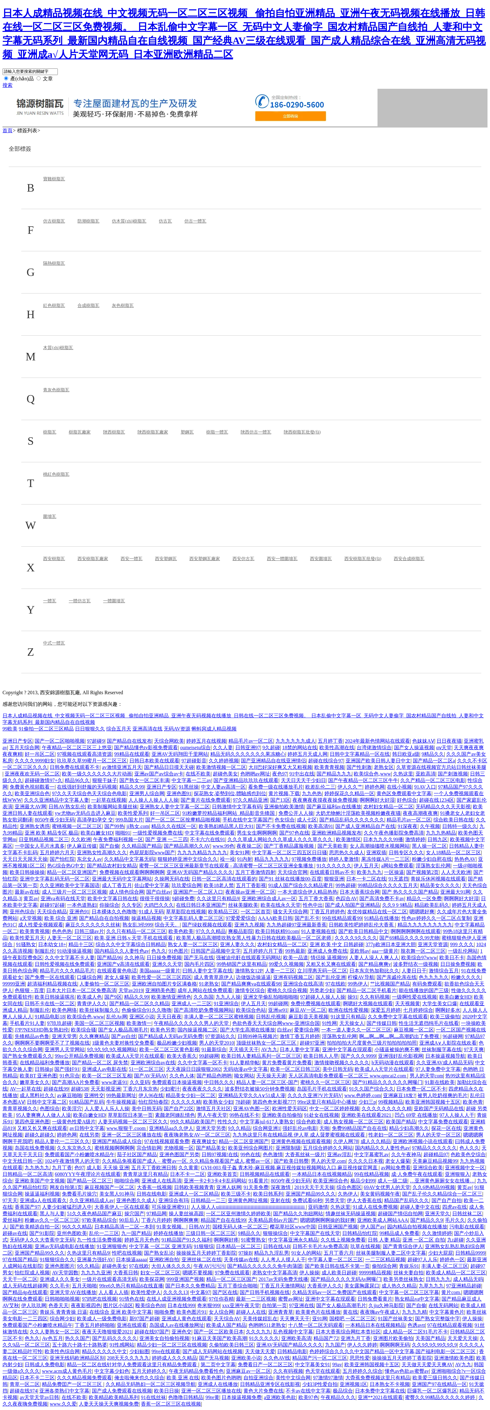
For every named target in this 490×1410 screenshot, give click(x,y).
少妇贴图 (139, 1351)
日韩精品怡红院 (359, 1233)
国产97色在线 (294, 832)
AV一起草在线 (25, 1088)
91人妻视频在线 (318, 931)
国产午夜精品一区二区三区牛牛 (363, 780)
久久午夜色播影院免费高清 (394, 832)
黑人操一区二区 (429, 846)
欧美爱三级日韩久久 (435, 1377)
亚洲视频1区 (353, 1384)
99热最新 (295, 951)
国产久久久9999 (358, 1056)
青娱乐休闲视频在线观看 (438, 878)
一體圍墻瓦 (114, 601)
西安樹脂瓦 (54, 558)
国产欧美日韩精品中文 (363, 931)
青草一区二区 (25, 1384)
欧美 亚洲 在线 (183, 1377)
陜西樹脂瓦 (114, 432)
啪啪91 (122, 832)
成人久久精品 (376, 1141)
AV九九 (269, 1049)
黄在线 (350, 1312)
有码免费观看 (427, 983)
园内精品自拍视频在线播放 (417, 1226)
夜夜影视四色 (86, 1305)
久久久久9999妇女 (35, 760)
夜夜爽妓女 (204, 1141)
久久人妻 (223, 747)
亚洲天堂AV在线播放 (73, 1292)
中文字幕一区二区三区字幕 (409, 1292)
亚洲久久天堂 (167, 964)
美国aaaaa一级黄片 (160, 970)
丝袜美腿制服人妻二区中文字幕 (391, 1253)
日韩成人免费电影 (45, 1364)
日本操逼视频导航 (445, 1056)
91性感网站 (121, 1344)
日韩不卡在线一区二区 (50, 1003)
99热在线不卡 (244, 1115)
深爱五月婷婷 (386, 1010)
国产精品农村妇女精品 (112, 865)
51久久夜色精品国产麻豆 (94, 1213)
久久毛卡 (60, 1285)
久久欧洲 (81, 839)
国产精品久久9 (426, 1220)
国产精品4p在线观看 (25, 1292)
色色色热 (62, 931)
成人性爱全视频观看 (40, 924)
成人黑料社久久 (37, 1095)
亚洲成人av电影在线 (104, 1069)
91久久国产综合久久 (371, 1088)
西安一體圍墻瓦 (282, 558)
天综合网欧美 (169, 741)
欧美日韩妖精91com (277, 931)
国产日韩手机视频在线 (265, 1292)
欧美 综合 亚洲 (60, 918)
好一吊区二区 (40, 754)
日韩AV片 (199, 1226)
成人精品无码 (468, 1279)
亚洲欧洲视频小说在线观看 (423, 1141)
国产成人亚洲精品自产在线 (365, 826)
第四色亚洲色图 (32, 1121)
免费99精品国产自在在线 (359, 1128)
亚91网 (319, 1318)
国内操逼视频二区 (198, 1029)
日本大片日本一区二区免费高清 (81, 990)
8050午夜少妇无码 (55, 819)
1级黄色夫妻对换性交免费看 (123, 1043)
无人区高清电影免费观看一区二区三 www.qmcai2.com (347, 1075)
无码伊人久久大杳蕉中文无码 (42, 1239)
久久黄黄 (188, 1167)
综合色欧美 (308, 1121)
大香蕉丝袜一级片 (305, 1154)
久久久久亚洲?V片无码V (315, 1095)
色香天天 (58, 1305)
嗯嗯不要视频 (197, 1272)
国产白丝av (158, 892)
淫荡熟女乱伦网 (433, 865)
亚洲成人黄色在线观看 (187, 1318)
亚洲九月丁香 (356, 1338)
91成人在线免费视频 (375, 1207)
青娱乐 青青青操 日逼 (63, 1312)
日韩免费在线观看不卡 (75, 767)
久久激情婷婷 (437, 1233)
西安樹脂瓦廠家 (93, 558)
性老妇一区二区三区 (390, 1134)
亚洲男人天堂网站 (65, 1049)
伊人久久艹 (350, 787)
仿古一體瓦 (195, 221)
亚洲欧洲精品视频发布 (337, 832)
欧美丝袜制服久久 (99, 1010)
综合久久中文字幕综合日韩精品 (131, 944)
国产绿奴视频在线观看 (207, 924)
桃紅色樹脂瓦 (56, 474)
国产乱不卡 (307, 918)
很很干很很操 (155, 898)
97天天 (10, 1200)
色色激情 (273, 1154)
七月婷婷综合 (418, 1010)
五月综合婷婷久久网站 (328, 1148)
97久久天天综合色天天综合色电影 (89, 793)
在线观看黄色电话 (117, 970)
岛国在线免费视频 (35, 1148)
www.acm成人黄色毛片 (67, 1371)
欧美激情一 (139, 1023)
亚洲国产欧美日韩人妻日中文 (378, 760)
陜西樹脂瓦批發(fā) (302, 432)
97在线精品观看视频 (449, 1325)
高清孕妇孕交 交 (95, 819)
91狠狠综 (204, 1246)
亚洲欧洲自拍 (164, 1259)
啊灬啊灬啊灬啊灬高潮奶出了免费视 (399, 1036)
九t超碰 (455, 1239)
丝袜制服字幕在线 (442, 1049)
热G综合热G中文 (65, 865)
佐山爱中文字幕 (151, 885)
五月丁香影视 (251, 885)
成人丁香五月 (117, 885)
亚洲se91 (277, 1010)
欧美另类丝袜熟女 (403, 1279)
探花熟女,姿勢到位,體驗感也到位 (230, 793)
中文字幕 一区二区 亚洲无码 (160, 1246)
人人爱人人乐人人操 (106, 1108)
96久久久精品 (77, 1226)
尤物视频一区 (179, 1148)
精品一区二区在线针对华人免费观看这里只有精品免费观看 (132, 1364)
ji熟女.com (138, 826)
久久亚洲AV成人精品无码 (444, 1062)
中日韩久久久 (219, 1082)
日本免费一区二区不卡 (421, 1088)
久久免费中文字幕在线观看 (398, 1016)
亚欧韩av (359, 951)
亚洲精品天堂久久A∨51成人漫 (252, 1095)
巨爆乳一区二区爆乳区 (432, 1390)
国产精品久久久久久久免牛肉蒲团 (264, 1266)
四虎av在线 (454, 1207)
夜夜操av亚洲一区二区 (250, 892)
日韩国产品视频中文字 (216, 951)
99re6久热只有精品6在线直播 (131, 1285)
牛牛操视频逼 (121, 1102)
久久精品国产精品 (142, 846)
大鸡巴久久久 (159, 905)
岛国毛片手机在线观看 (322, 1088)
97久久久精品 (211, 931)
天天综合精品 (52, 911)
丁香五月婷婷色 (327, 911)
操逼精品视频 (146, 918)
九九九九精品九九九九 (202, 852)
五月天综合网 (24, 747)
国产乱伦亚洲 (331, 977)
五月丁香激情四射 (255, 872)
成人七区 (307, 819)
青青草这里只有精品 (145, 1174)
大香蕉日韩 (125, 1272)
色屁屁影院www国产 (152, 852)
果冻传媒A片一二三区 (385, 859)
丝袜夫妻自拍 (408, 1272)
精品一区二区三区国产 (231, 1279)
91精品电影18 (50, 1016)
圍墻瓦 (49, 516)
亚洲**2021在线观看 (380, 1397)
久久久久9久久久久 (356, 938)
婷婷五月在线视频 (206, 741)
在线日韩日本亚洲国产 (201, 905)
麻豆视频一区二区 (414, 1029)
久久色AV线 (276, 1358)
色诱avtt (416, 1325)
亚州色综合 (22, 911)
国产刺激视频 (453, 773)
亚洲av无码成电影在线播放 (64, 1246)
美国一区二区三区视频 (99, 1023)
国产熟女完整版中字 (437, 1318)
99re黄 (212, 1397)
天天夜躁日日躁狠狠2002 (193, 1069)
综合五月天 (118, 728)
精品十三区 (80, 944)
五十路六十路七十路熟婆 (79, 1344)
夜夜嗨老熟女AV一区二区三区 (197, 1134)
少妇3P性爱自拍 (320, 1384)
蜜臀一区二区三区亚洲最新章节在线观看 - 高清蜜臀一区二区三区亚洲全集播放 (226, 865)
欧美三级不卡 (236, 1194)
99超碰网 (278, 1003)
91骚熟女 (26, 944)
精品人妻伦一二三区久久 (62, 1141)
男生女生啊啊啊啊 (257, 832)
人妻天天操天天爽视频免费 (109, 1404)
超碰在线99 (55, 1088)
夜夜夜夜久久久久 (202, 1088)
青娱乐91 (409, 1266)
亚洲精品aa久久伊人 (171, 1128)
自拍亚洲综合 (258, 1377)
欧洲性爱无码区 (289, 1108)
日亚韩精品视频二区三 (44, 839)
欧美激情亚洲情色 (171, 997)
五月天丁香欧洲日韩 (153, 1167)
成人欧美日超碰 (339, 1272)
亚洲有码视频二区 (293, 977)
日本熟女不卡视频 (390, 1384)
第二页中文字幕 (218, 1364)
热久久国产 (77, 1338)
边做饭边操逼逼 (253, 977)
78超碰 (242, 1102)
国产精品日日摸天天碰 (169, 767)
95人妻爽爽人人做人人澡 (43, 1115)
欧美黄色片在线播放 (318, 1312)
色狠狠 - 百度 (29, 990)
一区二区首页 (256, 911)
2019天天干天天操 (314, 1187)
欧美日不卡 (451, 957)
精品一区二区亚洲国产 (72, 872)
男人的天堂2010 (216, 1043)
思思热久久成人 (346, 852)
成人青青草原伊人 (214, 977)
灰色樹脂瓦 (123, 305)
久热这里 (403, 773)
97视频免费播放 (309, 859)
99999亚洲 (13, 983)
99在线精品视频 (371, 1174)
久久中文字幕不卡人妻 (70, 957)
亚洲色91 (79, 911)
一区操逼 (394, 872)
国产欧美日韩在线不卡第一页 (337, 1266)
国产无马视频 (214, 1358)
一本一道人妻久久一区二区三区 (356, 1029)
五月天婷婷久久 (149, 1371)
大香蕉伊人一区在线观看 (121, 1207)
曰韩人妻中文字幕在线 (207, 970)
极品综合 (343, 1390)
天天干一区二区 (20, 1279)
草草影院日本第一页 (130, 1115)
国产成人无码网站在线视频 (212, 1351)
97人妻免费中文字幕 (438, 1069)
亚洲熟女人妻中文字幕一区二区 (175, 806)
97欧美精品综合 (99, 1220)
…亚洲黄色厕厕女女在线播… (442, 1180)
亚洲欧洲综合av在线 (153, 1062)
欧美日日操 (166, 1390)
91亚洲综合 (226, 1003)
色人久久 (469, 1148)
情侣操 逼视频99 (329, 957)
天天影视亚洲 (106, 1088)
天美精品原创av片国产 (273, 1220)
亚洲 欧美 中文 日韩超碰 (336, 944)
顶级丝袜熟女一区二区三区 (267, 1043)
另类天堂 (335, 1200)
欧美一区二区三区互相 (107, 1075)
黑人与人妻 (52, 1213)
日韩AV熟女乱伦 (66, 806)
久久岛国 (203, 997)
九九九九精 (414, 1312)
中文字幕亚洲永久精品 (293, 1239)
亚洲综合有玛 (173, 1200)
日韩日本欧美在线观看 (154, 760)
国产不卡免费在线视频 (281, 826)
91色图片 (178, 951)
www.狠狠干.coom (127, 1128)
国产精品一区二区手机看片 (367, 990)
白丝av (284, 1029)
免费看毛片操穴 (79, 1194)
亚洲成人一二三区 (192, 1003)
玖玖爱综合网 (187, 885)
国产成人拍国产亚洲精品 (352, 905)
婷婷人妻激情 (344, 859)
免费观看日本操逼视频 (177, 1082)
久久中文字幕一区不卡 (203, 1062)
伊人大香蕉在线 (364, 1200)
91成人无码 (151, 911)
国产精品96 (109, 957)
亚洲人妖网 (228, 1187)
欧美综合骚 (83, 1029)
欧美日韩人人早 (320, 1056)
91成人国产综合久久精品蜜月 (300, 885)
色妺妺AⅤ (423, 741)
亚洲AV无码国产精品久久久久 (200, 872)
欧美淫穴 (72, 1108)
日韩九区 (438, 839)
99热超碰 (346, 885)
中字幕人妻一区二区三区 (335, 1259)
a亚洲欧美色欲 (280, 1397)
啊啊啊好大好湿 (377, 800)
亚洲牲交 (94, 1095)
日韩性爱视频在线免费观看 (65, 964)
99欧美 (10, 728)
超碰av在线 (14, 1233)
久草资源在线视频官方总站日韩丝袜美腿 (441, 767)
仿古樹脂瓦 (54, 221)
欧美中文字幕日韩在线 (113, 898)
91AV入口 (425, 787)
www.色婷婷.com (362, 1095)
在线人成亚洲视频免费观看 (177, 1299)
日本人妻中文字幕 (300, 1049)
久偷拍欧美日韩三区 (231, 1344)
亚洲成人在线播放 (218, 1384)
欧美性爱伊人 (146, 1292)
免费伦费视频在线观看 (316, 1003)
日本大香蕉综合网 (360, 892)
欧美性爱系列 (133, 813)
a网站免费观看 (397, 865)
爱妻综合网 (306, 1029)
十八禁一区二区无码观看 (315, 1325)
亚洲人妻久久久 (237, 944)
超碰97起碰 (52, 905)
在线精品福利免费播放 (45, 1062)
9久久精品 (239, 1128)
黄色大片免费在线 (263, 1390)
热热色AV (465, 859)
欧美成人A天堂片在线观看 (135, 1056)
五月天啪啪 (84, 1285)
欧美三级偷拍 (445, 1016)
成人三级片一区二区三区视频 (74, 892)
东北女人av (89, 859)
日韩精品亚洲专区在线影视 (270, 1384)
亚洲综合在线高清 (303, 983)
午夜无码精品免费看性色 (196, 1371)
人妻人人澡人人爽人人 (374, 957)
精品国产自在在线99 (223, 1220)
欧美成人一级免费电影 (102, 1318)
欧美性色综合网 (62, 1351)
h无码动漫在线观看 (393, 1062)
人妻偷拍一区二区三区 (104, 983)
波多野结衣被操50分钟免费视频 (260, 1088)
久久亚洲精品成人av (91, 1200)
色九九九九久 (434, 977)
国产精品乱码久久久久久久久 (351, 819)
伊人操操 (309, 1272)
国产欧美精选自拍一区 (35, 1226)
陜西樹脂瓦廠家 (153, 432)
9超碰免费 (183, 898)
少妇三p (367, 1102)
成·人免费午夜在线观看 (416, 1174)
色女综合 (285, 819)
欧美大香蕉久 (182, 1056)
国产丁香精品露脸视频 (289, 846)
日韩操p (43, 1069)
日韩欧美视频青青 (194, 1187)
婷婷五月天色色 (141, 1239)
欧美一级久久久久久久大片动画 (97, 773)
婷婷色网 (375, 787)
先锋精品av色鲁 (32, 1036)
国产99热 (114, 826)
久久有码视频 (375, 997)
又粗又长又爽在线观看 (331, 964)
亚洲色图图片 (60, 1266)
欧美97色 (308, 1397)
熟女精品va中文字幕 (417, 1299)
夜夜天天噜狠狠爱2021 (107, 1331)
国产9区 (113, 997)
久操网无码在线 (171, 878)
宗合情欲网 (149, 1148)
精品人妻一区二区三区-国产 (267, 1082)
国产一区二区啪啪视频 (60, 741)
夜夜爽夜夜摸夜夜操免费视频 (325, 800)
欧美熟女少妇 (218, 1102)
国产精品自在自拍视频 (104, 918)
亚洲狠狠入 (457, 1174)
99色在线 (250, 1154)
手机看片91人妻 (27, 1023)
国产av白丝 (123, 1036)
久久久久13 (175, 1292)
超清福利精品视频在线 (52, 983)
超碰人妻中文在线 (420, 1207)
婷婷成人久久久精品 (174, 1358)
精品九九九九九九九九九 (425, 924)
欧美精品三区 (223, 911)
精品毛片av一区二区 (250, 741)
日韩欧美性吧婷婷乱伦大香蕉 (362, 924)
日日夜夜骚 (449, 741)
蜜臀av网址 (290, 1299)
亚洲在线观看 (132, 1325)
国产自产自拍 (447, 1200)
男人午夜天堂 (212, 1115)
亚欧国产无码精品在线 (439, 1108)
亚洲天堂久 (437, 1213)
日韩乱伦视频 (271, 1016)
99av (337, 1364)
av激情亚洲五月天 (122, 767)
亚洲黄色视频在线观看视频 (301, 1141)
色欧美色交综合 (468, 1154)
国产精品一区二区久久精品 (139, 1003)
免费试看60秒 (307, 1200)
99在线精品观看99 (342, 918)
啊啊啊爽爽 (185, 1220)
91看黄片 (258, 1180)
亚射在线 (280, 1200)
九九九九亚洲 (96, 1272)
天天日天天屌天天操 (25, 859)
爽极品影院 (240, 931)
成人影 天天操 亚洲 (108, 1167)
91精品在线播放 (381, 918)
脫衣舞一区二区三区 (423, 951)
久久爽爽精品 (94, 1036)
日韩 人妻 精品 (384, 1239)
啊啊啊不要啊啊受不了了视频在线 (52, 1043)
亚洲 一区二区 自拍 (423, 1239)
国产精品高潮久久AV (187, 846)
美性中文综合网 (293, 1377)
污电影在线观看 (466, 1226)
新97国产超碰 (144, 1318)
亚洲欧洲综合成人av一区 (269, 898)
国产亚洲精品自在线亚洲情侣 (273, 760)
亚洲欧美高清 (296, 1338)
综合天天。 (167, 924)
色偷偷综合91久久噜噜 (147, 1010)
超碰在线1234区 (436, 800)
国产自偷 (109, 846)
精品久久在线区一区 (173, 826)
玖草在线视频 (365, 1246)
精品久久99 (131, 787)
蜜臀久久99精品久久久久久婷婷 (440, 1397)
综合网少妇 (62, 1318)
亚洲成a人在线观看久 (43, 1200)
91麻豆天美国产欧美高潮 (219, 1338)
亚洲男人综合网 (146, 793)
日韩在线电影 (152, 1194)
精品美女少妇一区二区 (191, 1095)
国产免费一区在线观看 (50, 977)
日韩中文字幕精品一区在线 (360, 754)
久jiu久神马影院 (386, 1305)
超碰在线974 (23, 1390)
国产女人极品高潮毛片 (123, 1029)
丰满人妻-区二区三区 (444, 1266)
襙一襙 (227, 859)
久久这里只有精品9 (218, 898)
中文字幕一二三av (191, 780)
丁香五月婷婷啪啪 (95, 1325)
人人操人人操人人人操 (153, 800)
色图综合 (50, 1108)
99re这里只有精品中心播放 (326, 1102)
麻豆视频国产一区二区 (109, 1187)
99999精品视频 (375, 1272)
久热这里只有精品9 (88, 1253)
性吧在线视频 (127, 1253)
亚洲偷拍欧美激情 (284, 806)
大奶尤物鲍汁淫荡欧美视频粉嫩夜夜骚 (358, 813)
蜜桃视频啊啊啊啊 (114, 1148)
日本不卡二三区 (37, 1377)
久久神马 (134, 957)
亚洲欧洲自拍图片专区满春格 (164, 983)
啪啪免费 (164, 1312)
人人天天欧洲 (456, 872)
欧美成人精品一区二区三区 (456, 1272)
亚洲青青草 (280, 1312)
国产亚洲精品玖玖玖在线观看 (245, 780)
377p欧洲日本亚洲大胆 (391, 944)
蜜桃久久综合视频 (287, 990)
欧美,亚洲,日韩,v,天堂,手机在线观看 (134, 938)
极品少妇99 (362, 1180)
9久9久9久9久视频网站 (112, 1049)
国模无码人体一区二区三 (240, 1226)
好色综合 (407, 800)
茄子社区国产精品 (137, 1154)
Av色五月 (52, 1338)
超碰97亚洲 (312, 1043)
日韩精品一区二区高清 (27, 1174)
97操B (245, 1253)
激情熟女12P (249, 970)
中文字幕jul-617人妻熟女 (267, 1121)
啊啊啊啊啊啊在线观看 (416, 931)
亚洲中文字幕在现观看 (347, 1049)
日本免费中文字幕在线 (380, 1390)
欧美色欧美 (180, 931)
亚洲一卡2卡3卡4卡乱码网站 (215, 1180)
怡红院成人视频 (32, 1272)
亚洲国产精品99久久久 (311, 1194)
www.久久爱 (63, 1404)
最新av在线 (27, 892)
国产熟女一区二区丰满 (144, 780)
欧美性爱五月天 (27, 938)
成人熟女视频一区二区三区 (353, 1121)
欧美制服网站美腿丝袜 (113, 806)
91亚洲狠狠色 (112, 1246)
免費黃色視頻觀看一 (32, 787)
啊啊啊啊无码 (395, 1344)
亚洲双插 (376, 852)
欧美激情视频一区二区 (221, 767)
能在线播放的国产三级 (424, 990)
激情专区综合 (250, 990)
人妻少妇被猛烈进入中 (67, 1207)
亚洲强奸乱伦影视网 (400, 1056)
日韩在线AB (276, 1246)
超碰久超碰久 (40, 1134)
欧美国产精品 (401, 1121)
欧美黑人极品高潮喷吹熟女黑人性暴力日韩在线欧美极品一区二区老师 (254, 938)
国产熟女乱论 (159, 1253)
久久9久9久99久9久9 (434, 1344)
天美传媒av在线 (241, 1259)
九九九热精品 (441, 832)
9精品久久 (433, 754)
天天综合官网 (293, 872)
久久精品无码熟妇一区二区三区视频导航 (151, 1384)
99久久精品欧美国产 (192, 1121)
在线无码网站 (443, 1305)
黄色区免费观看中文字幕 (404, 793)
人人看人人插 (113, 1292)
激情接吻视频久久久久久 (341, 1062)
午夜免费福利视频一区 (118, 839)
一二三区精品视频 (385, 1259)
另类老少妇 (321, 990)
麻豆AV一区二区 (308, 1010)
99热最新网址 (121, 1095)
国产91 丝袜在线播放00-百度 (290, 878)
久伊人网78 (345, 1141)
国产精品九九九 (334, 773)
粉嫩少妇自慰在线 (432, 859)
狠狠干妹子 (104, 780)
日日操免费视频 (164, 957)
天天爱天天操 (463, 1338)
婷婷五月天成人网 (308, 754)
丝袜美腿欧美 (243, 905)
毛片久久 (455, 1220)
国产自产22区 (179, 1108)
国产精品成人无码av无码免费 (170, 1036)
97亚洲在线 (301, 1305)
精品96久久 (77, 780)
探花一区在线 (446, 1128)
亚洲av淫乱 (339, 1154)
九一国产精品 (136, 1233)
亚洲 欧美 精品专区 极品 (51, 832)
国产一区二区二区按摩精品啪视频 (182, 819)
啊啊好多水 (447, 1010)
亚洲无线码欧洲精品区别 (77, 1358)
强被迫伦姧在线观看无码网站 (248, 957)
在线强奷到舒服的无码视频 (87, 787)
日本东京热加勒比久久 (374, 970)
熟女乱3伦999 (137, 924)
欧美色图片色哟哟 (221, 1377)
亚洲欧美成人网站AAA (382, 1220)
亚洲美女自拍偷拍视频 (164, 1338)
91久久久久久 (264, 1338)
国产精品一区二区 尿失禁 (100, 1062)
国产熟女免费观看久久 (27, 1056)
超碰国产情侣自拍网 (400, 1213)
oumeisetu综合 (195, 747)
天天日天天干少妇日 (303, 780)
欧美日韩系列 (268, 1194)
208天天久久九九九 (128, 1358)
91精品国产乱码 (86, 1102)
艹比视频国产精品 (390, 983)
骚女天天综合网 (290, 911)
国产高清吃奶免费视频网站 (204, 1010)
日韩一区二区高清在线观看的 (224, 878)
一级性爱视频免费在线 (157, 832)
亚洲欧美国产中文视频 (40, 1180)
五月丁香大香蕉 (315, 898)
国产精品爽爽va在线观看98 (251, 983)
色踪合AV (346, 898)
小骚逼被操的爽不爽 (396, 1049)
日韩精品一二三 (208, 1200)
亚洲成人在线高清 (162, 1180)
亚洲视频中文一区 (465, 1167)
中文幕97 (200, 1292)
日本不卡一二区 (187, 1174)
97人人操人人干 (456, 1115)
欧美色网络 (64, 1010)
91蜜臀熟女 (253, 1239)
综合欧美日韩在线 (453, 819)
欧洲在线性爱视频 (348, 1010)
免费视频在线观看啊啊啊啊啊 (131, 872)
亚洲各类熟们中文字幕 (64, 1390)
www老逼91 (115, 1082)
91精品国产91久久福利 (187, 1239)
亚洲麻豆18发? (399, 1095)
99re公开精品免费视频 (79, 1056)
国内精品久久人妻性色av (121, 951)
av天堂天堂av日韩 (39, 1397)
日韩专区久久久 (406, 852)
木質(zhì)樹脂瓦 (58, 347)
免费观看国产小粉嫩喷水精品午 (80, 1154)
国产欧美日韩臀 (291, 1161)
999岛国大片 (129, 819)
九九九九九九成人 (296, 741)
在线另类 (89, 1134)
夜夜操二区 (249, 846)
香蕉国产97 (27, 1207)
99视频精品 (390, 1102)
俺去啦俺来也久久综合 (139, 1377)
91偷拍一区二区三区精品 (46, 728)
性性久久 (228, 1121)
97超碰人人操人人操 (322, 997)
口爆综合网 (89, 977)
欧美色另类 (162, 1029)
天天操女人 (351, 1023)
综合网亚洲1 (266, 1128)
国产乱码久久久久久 (114, 1338)
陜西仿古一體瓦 (256, 432)
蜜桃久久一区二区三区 (325, 1082)
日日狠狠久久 (90, 728)
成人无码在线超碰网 (25, 1285)
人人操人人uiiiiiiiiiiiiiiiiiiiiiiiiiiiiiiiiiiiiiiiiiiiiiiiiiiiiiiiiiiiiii (248, 1207)
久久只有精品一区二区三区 (136, 931)
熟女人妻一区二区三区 (193, 944)
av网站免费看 (396, 1167)
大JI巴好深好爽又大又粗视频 (280, 767)
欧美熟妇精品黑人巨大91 (226, 826)
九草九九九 (431, 1285)
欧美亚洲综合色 (32, 793)
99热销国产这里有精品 (242, 964)
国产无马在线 (199, 957)
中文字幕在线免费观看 (210, 832)
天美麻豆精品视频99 (435, 1161)
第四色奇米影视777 (273, 1102)
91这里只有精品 (348, 1016)
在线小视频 (399, 787)
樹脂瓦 (49, 432)
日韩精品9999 (470, 1253)
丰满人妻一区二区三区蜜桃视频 (219, 1016)
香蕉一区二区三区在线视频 (171, 1404)
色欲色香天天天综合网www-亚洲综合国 (276, 1023)
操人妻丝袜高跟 (186, 1213)
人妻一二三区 (280, 970)
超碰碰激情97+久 (43, 780)
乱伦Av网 (116, 1016)
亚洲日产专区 (17, 741)
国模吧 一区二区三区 (352, 1318)
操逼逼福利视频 (42, 1194)
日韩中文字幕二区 (47, 1102)
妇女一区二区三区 (160, 1272)
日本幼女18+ (52, 944)
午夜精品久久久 (338, 1397)
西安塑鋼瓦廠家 (204, 558)
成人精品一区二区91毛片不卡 (415, 1331)
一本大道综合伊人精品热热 (308, 892)
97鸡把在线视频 (99, 1299)
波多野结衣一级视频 (415, 964)
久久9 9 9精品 (397, 905)
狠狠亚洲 (334, 878)
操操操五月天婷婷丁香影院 (206, 1253)
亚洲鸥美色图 (160, 990)
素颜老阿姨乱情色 (175, 1115)
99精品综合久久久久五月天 (388, 885)
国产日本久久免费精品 (190, 1285)
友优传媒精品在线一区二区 (377, 911)
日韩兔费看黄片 (375, 1299)
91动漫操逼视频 (74, 951)
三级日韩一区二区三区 (211, 1233)
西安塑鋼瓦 (166, 558)
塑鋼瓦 (187, 432)
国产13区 (280, 800)
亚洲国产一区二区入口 (198, 892)
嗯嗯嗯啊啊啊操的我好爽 (327, 1220)
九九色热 (312, 793)
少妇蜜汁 (170, 1088)
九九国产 (335, 1344)
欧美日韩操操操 (27, 872)
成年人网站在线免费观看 (205, 990)
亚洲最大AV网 (30, 806)
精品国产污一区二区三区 (319, 1358)
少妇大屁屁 (440, 1253)
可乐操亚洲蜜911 (170, 1207)
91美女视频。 (172, 1226)
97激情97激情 (328, 1377)
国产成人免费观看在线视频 (122, 1390)
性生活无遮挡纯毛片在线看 (429, 1023)
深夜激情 (281, 1187)
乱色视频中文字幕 (293, 1331)
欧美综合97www (419, 957)
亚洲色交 (182, 1331)
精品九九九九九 (271, 859)
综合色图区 (349, 1187)
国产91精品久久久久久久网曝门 (387, 1082)
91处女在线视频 (321, 1115)
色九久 (158, 951)
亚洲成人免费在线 (328, 951)
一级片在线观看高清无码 (109, 1279)
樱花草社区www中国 (293, 1226)
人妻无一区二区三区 (69, 938)
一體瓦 (49, 601)
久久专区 (132, 905)
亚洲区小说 (141, 1016)
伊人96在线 (150, 1095)
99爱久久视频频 (286, 964)
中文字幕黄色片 (446, 1312)
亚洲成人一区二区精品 (194, 1194)
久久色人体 (181, 1075)
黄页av (30, 898)
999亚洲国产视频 (185, 1279)
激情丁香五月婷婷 (300, 1036)
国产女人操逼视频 (414, 747)
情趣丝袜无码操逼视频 (351, 1213)
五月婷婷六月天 (57, 852)
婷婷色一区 (452, 1259)
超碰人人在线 (251, 1312)
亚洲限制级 (288, 1148)
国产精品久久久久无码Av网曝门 (346, 1279)
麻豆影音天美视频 (308, 1016)
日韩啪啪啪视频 (62, 1299)
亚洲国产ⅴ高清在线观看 (123, 964)
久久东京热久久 (74, 1148)
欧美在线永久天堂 (281, 905)
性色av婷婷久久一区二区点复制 (436, 918)
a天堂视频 (31, 918)
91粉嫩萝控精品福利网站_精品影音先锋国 (229, 813)
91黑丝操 (189, 787)
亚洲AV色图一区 (251, 1108)
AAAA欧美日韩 (275, 918)
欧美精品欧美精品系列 (114, 1397)
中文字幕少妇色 (111, 1371)
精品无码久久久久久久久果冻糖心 (247, 754)
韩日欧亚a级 (405, 754)
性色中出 (313, 905)
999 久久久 (462, 944)
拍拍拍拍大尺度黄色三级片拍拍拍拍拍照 (372, 1043)
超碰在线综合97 (325, 760)
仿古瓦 (165, 221)
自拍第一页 (274, 1305)
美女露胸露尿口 (361, 1285)
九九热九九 (37, 1167)
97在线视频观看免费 (166, 1141)
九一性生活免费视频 (99, 1239)
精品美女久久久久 (440, 885)
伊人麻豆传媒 (82, 846)
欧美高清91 (320, 826)
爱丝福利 (12, 1220)
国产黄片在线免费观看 (206, 800)
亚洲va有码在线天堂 (63, 898)
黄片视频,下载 (284, 793)
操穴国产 (134, 1213)
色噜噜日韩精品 (185, 1397)
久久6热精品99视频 (433, 1187)
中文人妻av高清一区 (223, 787)
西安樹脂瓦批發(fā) (362, 558)
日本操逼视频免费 (242, 1397)
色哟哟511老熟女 (267, 1325)
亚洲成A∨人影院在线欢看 (448, 1043)
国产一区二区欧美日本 (219, 1331)
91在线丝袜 (153, 1397)
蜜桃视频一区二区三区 (77, 826)
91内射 (244, 859)
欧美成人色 (89, 997)
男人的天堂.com (328, 1161)
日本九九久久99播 (383, 839)
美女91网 (240, 852)
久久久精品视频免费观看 (84, 1377)
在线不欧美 (198, 773)
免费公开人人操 (295, 813)
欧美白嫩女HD (97, 832)
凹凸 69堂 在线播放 (416, 1115)
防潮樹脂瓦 (88, 221)
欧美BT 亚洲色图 (38, 1075)
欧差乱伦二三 (320, 787)
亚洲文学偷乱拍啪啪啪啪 (270, 997)
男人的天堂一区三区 (438, 1134)
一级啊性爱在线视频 (414, 997)
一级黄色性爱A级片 (74, 1121)
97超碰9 (95, 741)
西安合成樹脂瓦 (409, 558)
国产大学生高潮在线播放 (247, 1029)
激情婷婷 (415, 839)
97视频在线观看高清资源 (84, 754)
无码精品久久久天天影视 (443, 806)
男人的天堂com (426, 1075)
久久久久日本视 (365, 1161)
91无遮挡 (398, 878)
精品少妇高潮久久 (409, 1128)
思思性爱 (360, 1358)
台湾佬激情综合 (374, 747)
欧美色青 (473, 1102)
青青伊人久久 (92, 1003)
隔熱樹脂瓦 (54, 263)
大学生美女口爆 (439, 1003)
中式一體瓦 (54, 643)
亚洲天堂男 (64, 1036)
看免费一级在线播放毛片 (275, 787)
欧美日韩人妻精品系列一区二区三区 (261, 1056)
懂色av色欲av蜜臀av (407, 1371)
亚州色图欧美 (72, 1233)
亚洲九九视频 (249, 924)
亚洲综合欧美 (428, 1167)
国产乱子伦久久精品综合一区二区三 (442, 1194)
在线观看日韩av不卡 (332, 872)
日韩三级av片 (89, 931)
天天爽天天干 (295, 1318)
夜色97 (279, 773)
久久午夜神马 (406, 1154)
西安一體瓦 (131, 558)
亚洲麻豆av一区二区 (248, 1371)
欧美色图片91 (192, 1312)
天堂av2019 (130, 990)
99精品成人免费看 (399, 1233)
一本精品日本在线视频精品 (322, 1174)
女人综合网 (221, 1312)
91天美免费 (255, 1187)
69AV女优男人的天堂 (387, 1187)
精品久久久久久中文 (104, 1351)
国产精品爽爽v (374, 964)
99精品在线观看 (131, 754)
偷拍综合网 (384, 1266)
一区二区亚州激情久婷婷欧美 (238, 1213)
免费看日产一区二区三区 (265, 1364)
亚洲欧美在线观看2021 (366, 1115)
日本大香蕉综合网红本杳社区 (348, 1331)
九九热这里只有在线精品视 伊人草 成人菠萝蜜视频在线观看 (299, 1134)
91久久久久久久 (334, 865)
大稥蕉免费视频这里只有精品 (377, 1377)
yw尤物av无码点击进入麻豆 (85, 813)
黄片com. (451, 1292)
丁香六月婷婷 (156, 1220)
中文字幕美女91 (312, 1364)
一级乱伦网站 (463, 951)
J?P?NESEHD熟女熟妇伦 (41, 1029)
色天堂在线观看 (322, 1371)
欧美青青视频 (329, 767)
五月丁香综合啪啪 (238, 1285)
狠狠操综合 (275, 1233)
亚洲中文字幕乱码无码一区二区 (55, 878)
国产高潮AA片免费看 (75, 1082)
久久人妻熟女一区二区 (55, 1331)
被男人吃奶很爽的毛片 (443, 1095)
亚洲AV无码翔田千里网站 (180, 754)
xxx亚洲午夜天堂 (241, 1305)
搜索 (7, 85)
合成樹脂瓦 (88, 305)
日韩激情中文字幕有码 (237, 806)
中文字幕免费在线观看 (443, 1121)
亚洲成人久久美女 (60, 1279)
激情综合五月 (444, 970)
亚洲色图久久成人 (136, 1200)
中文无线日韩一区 (22, 1161)
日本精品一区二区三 (238, 1246)
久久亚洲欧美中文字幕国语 (70, 885)
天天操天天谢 (271, 1075)
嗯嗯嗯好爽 (421, 911)
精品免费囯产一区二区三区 (72, 1384)
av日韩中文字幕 (86, 1128)
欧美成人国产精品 (226, 1325)
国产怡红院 (62, 859)
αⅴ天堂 (444, 747)
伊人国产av (372, 1226)
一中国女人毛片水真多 (40, 846)
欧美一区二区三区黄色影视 (169, 1049)
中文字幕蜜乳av (371, 1154)
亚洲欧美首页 (222, 1174)
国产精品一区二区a (434, 760)
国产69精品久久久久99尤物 (409, 938)
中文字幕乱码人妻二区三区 (193, 918)
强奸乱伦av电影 (299, 1128)
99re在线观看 (166, 1351)
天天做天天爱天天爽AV (427, 1364)
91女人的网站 (306, 1253)
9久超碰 (271, 747)
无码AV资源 (177, 728)
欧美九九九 (369, 872)
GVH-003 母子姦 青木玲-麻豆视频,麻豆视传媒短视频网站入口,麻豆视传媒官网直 (289, 1167)
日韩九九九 (438, 1279)
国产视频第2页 (422, 872)
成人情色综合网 (126, 892)
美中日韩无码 (337, 1069)
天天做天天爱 (260, 1351)
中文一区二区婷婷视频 (334, 1108)
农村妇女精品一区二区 (388, 806)
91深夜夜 (408, 826)
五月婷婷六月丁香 (263, 951)
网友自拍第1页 (66, 1187)
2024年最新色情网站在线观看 (377, 741)
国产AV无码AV (150, 1075)
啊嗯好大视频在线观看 (368, 1003)
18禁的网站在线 (299, 747)
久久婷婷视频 (224, 760)
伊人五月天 (366, 865)
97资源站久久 (220, 1036)
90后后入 (129, 1220)
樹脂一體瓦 (217, 432)
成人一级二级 (393, 1180)
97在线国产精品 (20, 1259)
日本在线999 (181, 1305)
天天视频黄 (407, 1003)
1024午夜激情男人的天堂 (72, 1161)
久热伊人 (348, 1194)
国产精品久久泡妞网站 (298, 1213)
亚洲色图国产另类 (179, 1154)
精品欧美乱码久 (431, 905)
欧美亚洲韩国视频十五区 (432, 1102)
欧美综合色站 (251, 1010)
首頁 (7, 130)
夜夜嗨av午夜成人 (380, 1312)
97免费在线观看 (232, 1272)
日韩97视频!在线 (220, 1154)
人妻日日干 (414, 970)
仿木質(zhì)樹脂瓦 (129, 221)
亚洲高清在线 (147, 728)
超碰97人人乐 (423, 1259)
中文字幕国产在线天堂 (315, 1233)
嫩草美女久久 (35, 1082)
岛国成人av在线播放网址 (176, 1325)
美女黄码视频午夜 (380, 1194)
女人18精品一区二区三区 (453, 852)
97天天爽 (474, 1049)
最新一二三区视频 (256, 1299)
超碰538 (79, 1088)
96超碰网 (453, 1036)
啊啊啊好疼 (226, 1239)
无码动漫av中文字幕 (245, 1069)
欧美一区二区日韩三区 (295, 1069)
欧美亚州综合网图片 (250, 1148)
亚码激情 (318, 1207)
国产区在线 (225, 1292)
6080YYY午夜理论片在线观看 (88, 1174)
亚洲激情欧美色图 (454, 1358)
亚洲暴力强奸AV (95, 1259)
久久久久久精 (186, 1102)
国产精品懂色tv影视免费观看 (146, 747)
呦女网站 (244, 1075)
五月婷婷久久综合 (362, 1371)
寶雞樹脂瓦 (54, 179)
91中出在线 (301, 773)
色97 (79, 1167)
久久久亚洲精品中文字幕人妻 (56, 800)
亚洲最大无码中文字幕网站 (122, 878)
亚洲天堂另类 (211, 1128)
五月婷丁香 (330, 741)
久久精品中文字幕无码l (129, 859)
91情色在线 (131, 1299)
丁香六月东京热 (140, 1088)
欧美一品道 (295, 957)
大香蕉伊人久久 (324, 1285)
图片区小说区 (118, 1305)
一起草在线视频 (108, 800)
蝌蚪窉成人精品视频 (214, 728)
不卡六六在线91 (207, 839)
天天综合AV (227, 1318)
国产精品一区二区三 (89, 1180)
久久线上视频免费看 (343, 1239)
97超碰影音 (194, 760)
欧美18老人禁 (219, 885)
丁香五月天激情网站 (282, 1285)
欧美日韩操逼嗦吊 (55, 997)
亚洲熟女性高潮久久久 (102, 852)
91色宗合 (70, 1075)
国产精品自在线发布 (129, 741)
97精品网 (157, 1213)
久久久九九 (258, 1331)
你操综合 (109, 905)
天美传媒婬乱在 (260, 1318)
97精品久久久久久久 (434, 1148)
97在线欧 (336, 983)
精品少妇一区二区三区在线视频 (172, 1344)
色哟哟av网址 (255, 773)
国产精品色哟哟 (214, 1075)
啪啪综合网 (126, 1180)
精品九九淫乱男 (271, 1253)
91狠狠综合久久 (57, 1259)
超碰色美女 (225, 773)
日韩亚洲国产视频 (338, 1226)
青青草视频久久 (20, 1108)
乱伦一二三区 (104, 1233)
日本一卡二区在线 (366, 878)
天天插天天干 (244, 1049)
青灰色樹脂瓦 (56, 390)
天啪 (324, 1128)
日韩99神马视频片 (258, 1036)
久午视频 (430, 826)
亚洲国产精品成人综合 (117, 1141)
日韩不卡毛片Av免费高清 (320, 1246)
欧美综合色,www (372, 773)
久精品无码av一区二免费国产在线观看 (334, 1292)
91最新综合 (214, 1049)
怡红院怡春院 (153, 1102)
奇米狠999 (208, 1305)
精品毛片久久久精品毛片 (67, 970)
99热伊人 (358, 983)
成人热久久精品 (399, 1285)
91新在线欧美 (440, 1082)
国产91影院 (41, 1233)
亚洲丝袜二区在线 (202, 1259)
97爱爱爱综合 (241, 918)
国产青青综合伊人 (403, 1246)
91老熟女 (209, 983)
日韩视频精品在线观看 (265, 1174)
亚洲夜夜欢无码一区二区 (32, 773)
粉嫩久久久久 (466, 977)
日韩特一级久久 (459, 826)
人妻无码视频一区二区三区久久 (133, 1121)
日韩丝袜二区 (467, 1213)
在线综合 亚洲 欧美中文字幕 (120, 1312)
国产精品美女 (211, 1148)
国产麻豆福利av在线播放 (334, 806)
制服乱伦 (45, 951)
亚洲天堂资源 (433, 944)
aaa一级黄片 (385, 951)
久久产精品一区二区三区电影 (432, 780)
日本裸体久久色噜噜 (114, 911)
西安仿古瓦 (243, 558)
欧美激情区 (348, 839)
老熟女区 (384, 767)
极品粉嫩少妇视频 (177, 1043)
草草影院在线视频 (186, 911)
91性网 (329, 1023)
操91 (353, 997)
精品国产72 (325, 1338)
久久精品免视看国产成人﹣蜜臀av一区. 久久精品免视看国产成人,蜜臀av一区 (186, 1161)
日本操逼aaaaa (131, 1259)
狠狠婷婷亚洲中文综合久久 (188, 859)
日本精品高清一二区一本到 (124, 1226)
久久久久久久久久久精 (387, 1108)
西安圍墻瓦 (321, 558)
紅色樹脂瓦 (54, 305)
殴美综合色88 (150, 1305)
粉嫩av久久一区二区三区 (52, 1220)
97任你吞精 (221, 1299)
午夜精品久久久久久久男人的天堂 (192, 1023)
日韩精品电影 (292, 1351)
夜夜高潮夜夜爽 (420, 813)
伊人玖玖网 (33, 1305)
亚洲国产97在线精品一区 (439, 1384)
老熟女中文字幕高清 (274, 1272)
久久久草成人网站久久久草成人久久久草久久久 (281, 839)
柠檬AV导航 (361, 977)
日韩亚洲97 (247, 747)
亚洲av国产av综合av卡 (158, 773)
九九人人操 (228, 997)
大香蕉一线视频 (154, 1187)
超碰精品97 (435, 1154)
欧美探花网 (151, 1279)
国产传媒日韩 (382, 1023)
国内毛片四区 (199, 964)
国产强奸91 (66, 1069)
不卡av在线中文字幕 (308, 1390)
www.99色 (223, 846)
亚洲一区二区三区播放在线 (132, 1134)
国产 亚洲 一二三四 (166, 839)
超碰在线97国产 (151, 1331)
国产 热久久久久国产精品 (410, 892)
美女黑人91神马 (116, 1194)
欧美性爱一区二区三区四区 (162, 977)
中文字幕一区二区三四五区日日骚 (289, 852)
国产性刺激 (359, 767)
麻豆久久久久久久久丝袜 (92, 924)
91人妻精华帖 (245, 1062)
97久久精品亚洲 (250, 800)
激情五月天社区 (213, 1108)
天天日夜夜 (169, 1016)
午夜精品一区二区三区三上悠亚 (77, 747)
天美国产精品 (430, 1338)
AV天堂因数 (65, 1272)
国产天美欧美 (333, 846)
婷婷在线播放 (168, 1233)
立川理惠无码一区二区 (322, 970)
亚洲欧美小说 (246, 1358)
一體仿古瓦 (80, 601)
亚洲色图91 (179, 793)
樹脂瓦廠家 (80, 432)
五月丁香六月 (339, 1253)
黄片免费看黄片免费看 (287, 1062)
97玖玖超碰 (59, 1023)
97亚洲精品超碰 (463, 1285)
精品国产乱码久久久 (406, 1200)
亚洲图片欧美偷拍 (393, 1338)
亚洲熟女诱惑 (35, 826)
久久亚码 (140, 1082)
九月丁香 (62, 1167)
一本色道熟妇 (82, 905)
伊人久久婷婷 (362, 1344)
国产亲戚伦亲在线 (397, 977)
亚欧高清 (426, 773)
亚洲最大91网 (455, 892)
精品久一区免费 (424, 898)
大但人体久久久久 (171, 1266)
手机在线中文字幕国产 (247, 819)
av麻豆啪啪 (69, 1095)
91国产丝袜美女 (395, 1318)
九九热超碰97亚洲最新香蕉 (297, 924)
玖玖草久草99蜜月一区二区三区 (92, 760)
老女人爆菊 (116, 977)
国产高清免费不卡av (381, 898)
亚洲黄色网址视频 (248, 1200)
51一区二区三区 (146, 1069)
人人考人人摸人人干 (283, 1259)
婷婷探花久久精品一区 (349, 793)
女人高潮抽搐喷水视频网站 (380, 846)
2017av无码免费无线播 (283, 1279)
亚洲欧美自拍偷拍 (282, 1115)
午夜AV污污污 (209, 1266)
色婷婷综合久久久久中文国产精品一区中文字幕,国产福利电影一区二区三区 (393, 1351)
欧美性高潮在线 (336, 747)
